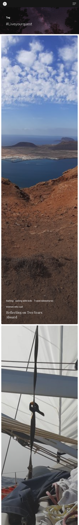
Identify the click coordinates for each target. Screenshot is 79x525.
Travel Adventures (43, 301)
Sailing (9, 301)
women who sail (14, 306)
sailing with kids (23, 301)
